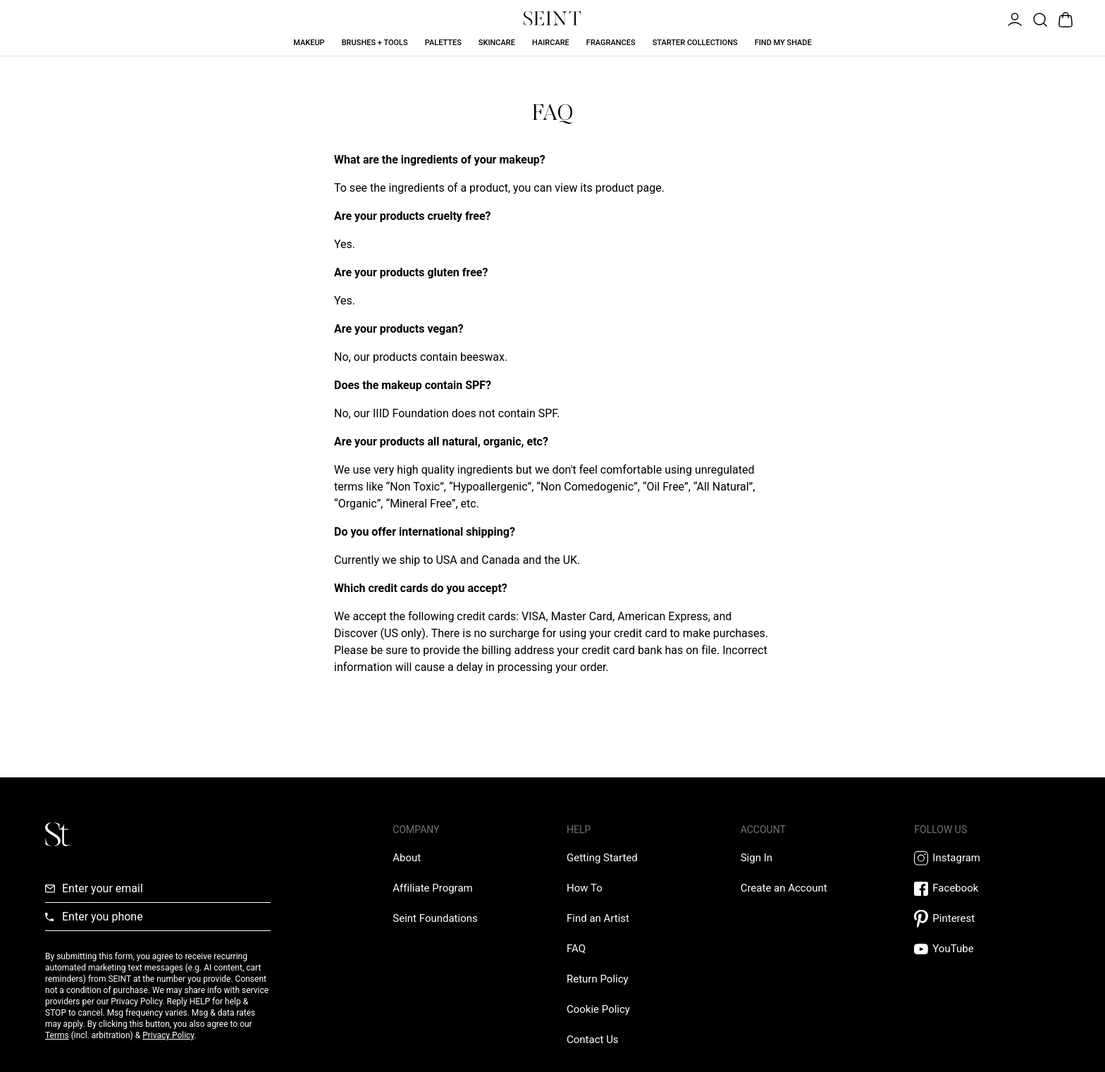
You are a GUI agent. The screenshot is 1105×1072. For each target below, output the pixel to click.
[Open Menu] (1013, 18)
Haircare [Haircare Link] (550, 42)
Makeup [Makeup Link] (308, 42)
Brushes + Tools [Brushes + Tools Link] (375, 42)
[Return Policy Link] (598, 979)
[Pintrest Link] (987, 918)
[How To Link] (585, 888)
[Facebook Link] (987, 888)
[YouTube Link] (987, 949)
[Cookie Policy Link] (598, 1009)
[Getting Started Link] (602, 857)
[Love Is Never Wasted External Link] (435, 918)
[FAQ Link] (576, 948)
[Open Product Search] (1039, 18)
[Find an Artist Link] (598, 918)
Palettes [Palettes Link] (443, 42)
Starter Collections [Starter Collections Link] (695, 42)
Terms (57, 1035)
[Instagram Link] (987, 858)
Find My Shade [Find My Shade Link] (783, 42)
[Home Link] (552, 18)
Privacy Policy (168, 1035)
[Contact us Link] (593, 1039)
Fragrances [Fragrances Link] (611, 42)
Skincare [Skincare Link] (497, 42)
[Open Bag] (1064, 18)
